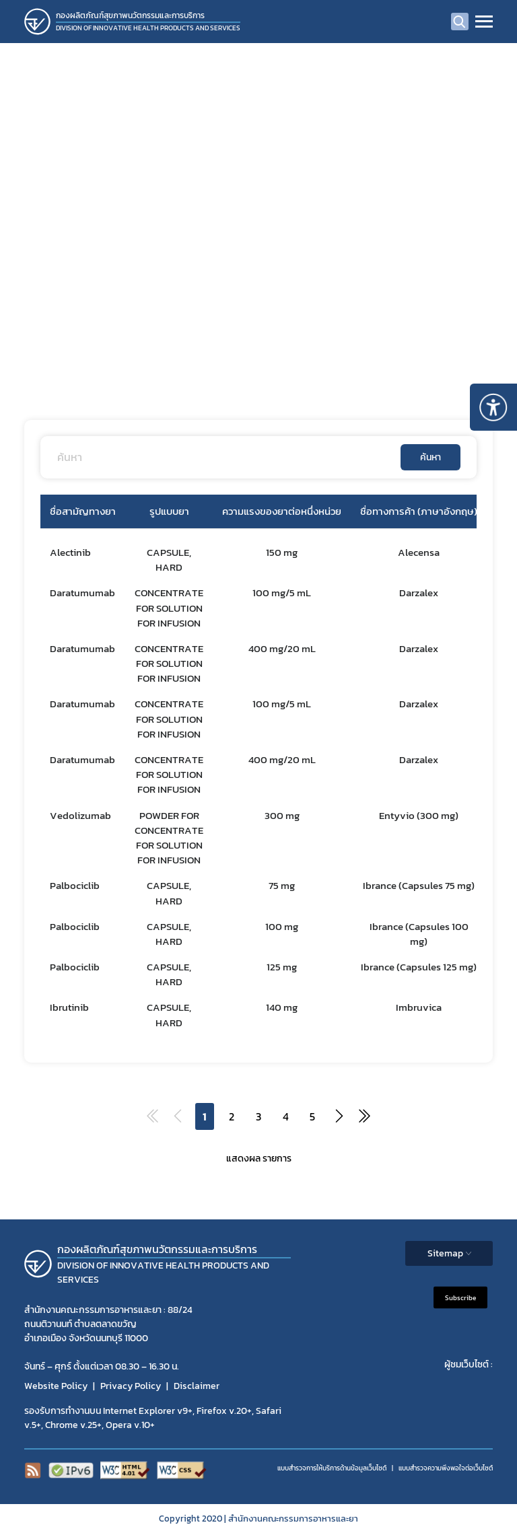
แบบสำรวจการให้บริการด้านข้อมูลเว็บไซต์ (331, 1468)
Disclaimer (196, 1386)
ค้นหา (430, 457)
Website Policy (56, 1386)
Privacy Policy (130, 1386)
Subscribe (460, 1297)
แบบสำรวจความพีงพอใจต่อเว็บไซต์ (446, 1468)
